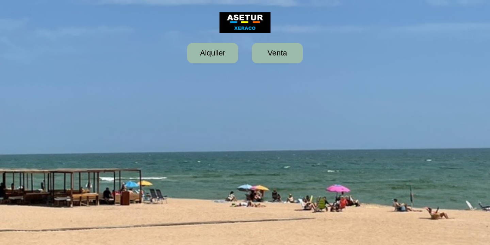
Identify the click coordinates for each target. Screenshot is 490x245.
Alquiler (213, 53)
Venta (277, 53)
